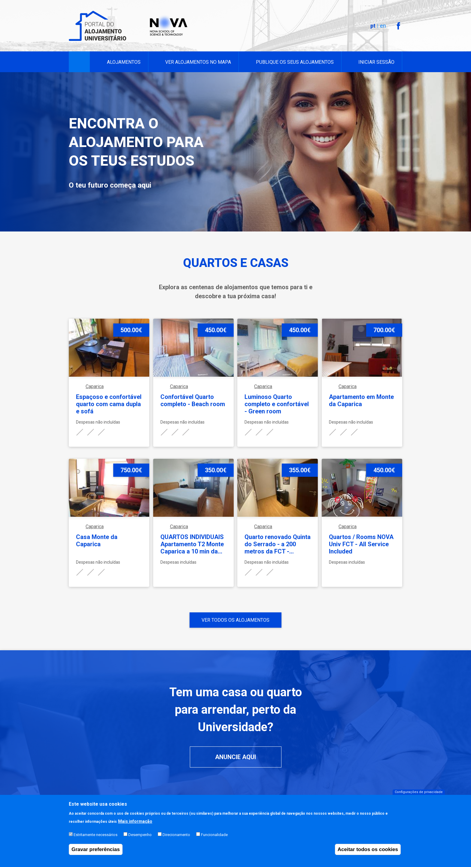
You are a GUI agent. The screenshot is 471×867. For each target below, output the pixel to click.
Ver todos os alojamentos (235, 620)
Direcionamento (176, 839)
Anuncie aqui (235, 757)
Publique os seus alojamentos (295, 62)
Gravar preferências (95, 853)
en (383, 26)
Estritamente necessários (95, 839)
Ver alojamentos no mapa (198, 62)
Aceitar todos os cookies (368, 853)
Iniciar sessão (376, 62)
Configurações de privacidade (419, 796)
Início (79, 61)
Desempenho (140, 839)
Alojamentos (124, 62)
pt (372, 26)
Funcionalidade (214, 839)
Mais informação (135, 825)
